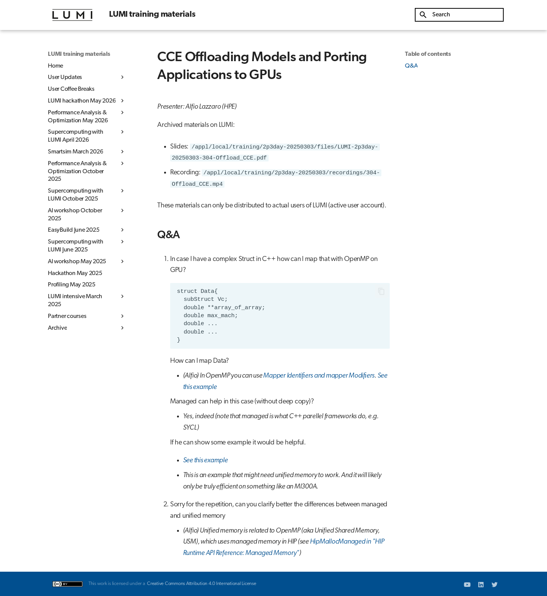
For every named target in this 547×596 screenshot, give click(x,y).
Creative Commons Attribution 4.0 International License (201, 583)
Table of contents (428, 54)
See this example (205, 460)
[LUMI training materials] (72, 15)
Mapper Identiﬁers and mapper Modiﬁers (319, 375)
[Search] (459, 15)
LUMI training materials (79, 54)
